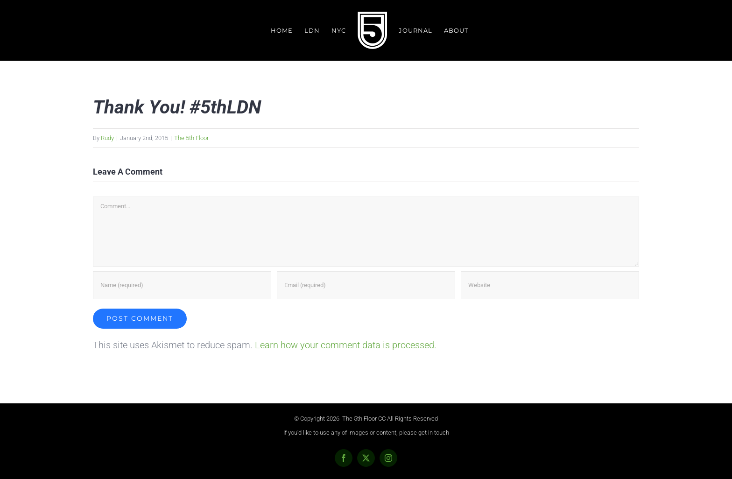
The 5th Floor (191, 137)
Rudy (107, 137)
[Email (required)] (366, 285)
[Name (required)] (182, 285)
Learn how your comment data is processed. (345, 345)
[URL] (550, 285)
